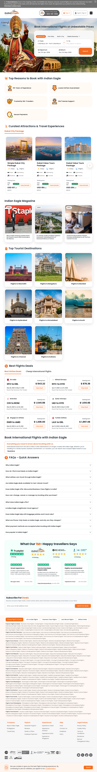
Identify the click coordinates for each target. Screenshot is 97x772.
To (68, 41)
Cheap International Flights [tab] (38, 371)
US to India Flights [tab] (32, 619)
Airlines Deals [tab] (82, 619)
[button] (91, 13)
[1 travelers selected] (75, 36)
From (40, 41)
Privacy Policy (81, 726)
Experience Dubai (48, 726)
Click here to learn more (12, 6)
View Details (25, 185)
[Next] (89, 165)
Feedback (63, 731)
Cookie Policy (81, 728)
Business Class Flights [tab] (50, 619)
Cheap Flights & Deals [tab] (14, 619)
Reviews (27, 728)
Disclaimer (80, 736)
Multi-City (60, 36)
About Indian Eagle (13, 726)
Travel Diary (11, 731)
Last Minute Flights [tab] (67, 619)
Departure (42, 50)
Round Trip (41, 36)
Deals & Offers (29, 731)
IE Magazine (11, 728)
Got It (88, 767)
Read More (11, 451)
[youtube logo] (78, 755)
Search (85, 51)
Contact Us (63, 728)
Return (62, 50)
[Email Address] (39, 606)
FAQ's (61, 734)
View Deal (39, 388)
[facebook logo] (86, 755)
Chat (61, 726)
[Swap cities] (64, 42)
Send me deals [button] (83, 606)
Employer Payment (31, 734)
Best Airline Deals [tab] (13, 371)
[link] (18, 270)
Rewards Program (30, 726)
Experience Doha (47, 733)
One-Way (51, 36)
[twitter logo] (82, 755)
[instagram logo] (90, 755)
